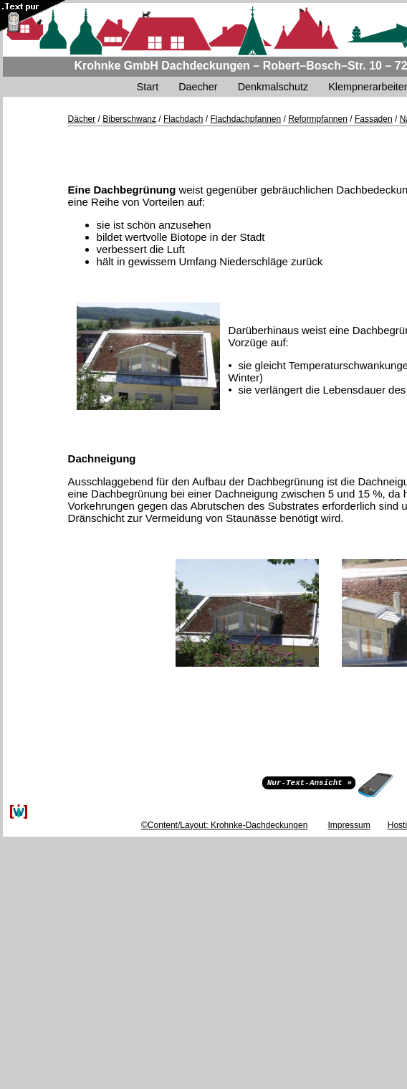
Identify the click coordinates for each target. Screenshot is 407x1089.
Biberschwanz (129, 119)
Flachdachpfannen (245, 119)
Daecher (197, 86)
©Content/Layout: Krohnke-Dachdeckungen (224, 825)
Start (147, 86)
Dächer (82, 119)
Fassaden (374, 119)
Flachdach (183, 119)
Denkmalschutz (273, 86)
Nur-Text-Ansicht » (309, 781)
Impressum (348, 825)
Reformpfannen (318, 119)
